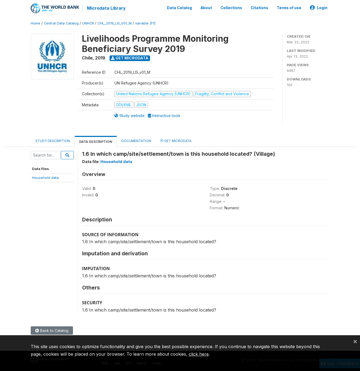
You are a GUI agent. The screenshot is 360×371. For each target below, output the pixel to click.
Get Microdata (129, 57)
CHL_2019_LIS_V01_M (114, 23)
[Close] (355, 341)
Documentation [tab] (136, 140)
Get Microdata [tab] (175, 140)
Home (35, 23)
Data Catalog (179, 7)
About (206, 7)
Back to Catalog (51, 330)
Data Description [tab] (95, 141)
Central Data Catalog (61, 23)
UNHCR (88, 23)
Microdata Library (106, 8)
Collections (231, 7)
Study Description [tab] (52, 140)
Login (318, 7)
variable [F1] (145, 23)
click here (199, 354)
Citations (259, 7)
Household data (45, 177)
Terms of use (289, 7)
